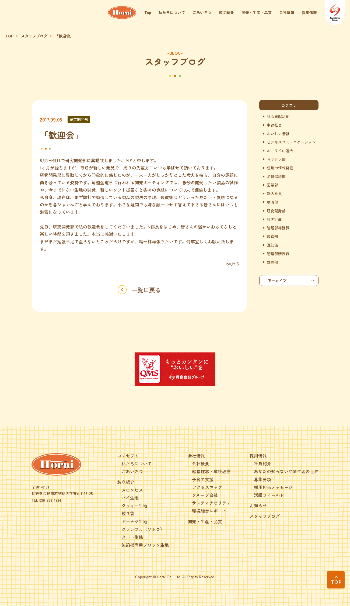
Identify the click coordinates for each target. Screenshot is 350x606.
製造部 (272, 236)
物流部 (272, 202)
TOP (9, 36)
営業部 (272, 185)
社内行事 (274, 219)
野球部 (272, 262)
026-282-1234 (50, 500)
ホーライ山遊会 (280, 150)
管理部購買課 (278, 253)
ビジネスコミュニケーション (291, 142)
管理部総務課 (278, 228)
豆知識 (272, 245)
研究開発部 (78, 119)
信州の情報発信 (280, 168)
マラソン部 (276, 159)
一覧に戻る (146, 289)
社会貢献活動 (278, 116)
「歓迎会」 (64, 36)
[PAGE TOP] (336, 579)
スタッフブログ (34, 36)
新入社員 (274, 193)
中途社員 (274, 125)
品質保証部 (276, 176)
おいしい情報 (278, 133)
